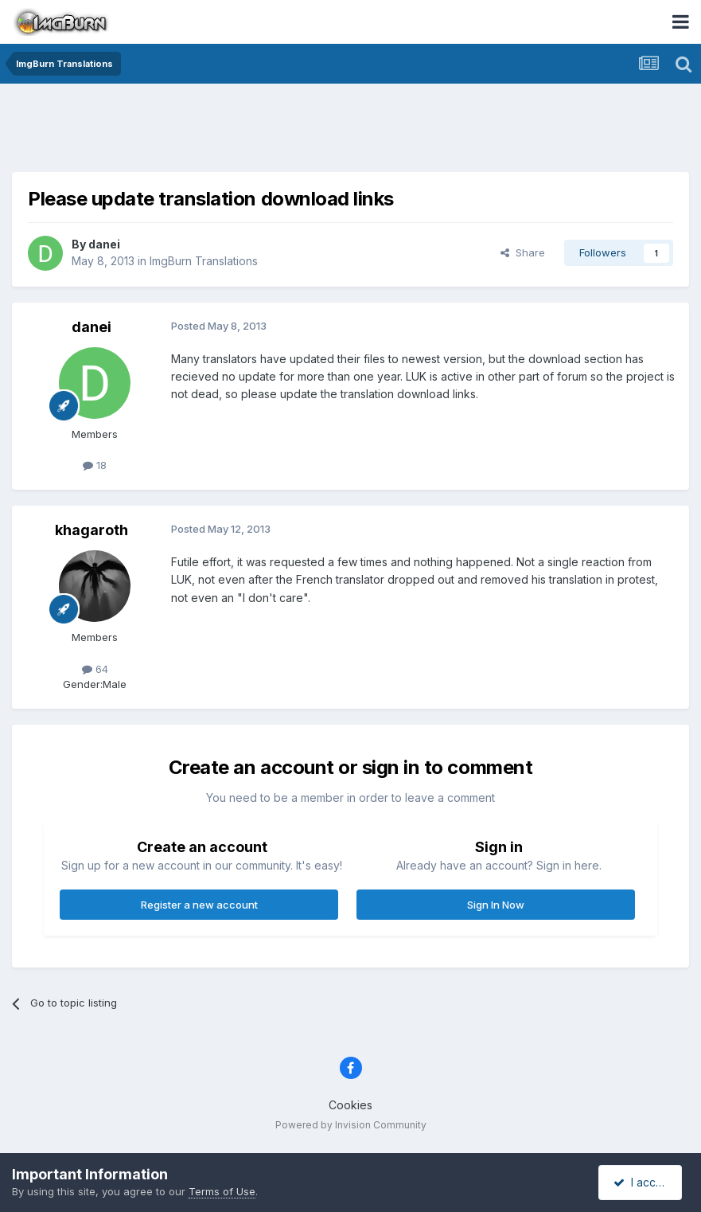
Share (522, 252)
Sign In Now (495, 904)
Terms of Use (222, 1191)
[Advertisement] (351, 131)
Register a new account (199, 904)
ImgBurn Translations (204, 261)
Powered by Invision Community (350, 1125)
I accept (642, 1182)
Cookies (350, 1105)
